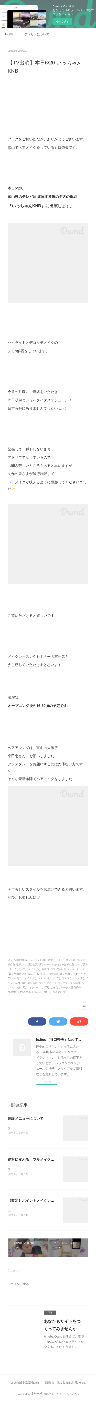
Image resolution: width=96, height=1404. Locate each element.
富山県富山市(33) (53, 973)
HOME (9, 34)
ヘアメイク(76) (52, 983)
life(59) (38, 992)
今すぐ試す (62, 21)
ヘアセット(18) (38, 960)
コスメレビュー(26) (49, 978)
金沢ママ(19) (23, 964)
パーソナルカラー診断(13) (59, 964)
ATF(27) (37, 973)
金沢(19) (37, 964)
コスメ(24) (56, 969)
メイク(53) (30, 978)
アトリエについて (37, 34)
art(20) (47, 992)
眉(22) (45, 969)
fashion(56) (26, 992)
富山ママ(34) (72, 973)
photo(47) (13, 992)
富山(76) (37, 983)
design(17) (59, 992)
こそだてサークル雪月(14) (65, 987)
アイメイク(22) (31, 969)
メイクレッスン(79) (38, 987)
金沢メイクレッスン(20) (62, 960)
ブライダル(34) (71, 983)
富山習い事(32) (22, 973)
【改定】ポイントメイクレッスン (34, 1201)
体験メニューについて (26, 1118)
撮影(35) (26, 983)
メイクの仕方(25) (18, 960)
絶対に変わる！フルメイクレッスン (36, 1160)
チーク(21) (15, 969)
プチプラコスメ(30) (73, 978)
